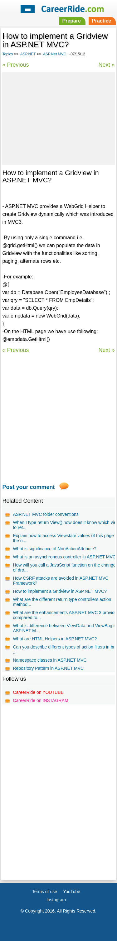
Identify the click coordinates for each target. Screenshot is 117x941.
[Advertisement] (58, 117)
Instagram (56, 899)
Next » (107, 65)
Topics (7, 54)
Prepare (71, 20)
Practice (101, 20)
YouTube (71, 891)
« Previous (15, 65)
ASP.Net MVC (54, 54)
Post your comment (28, 487)
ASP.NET (28, 54)
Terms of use (44, 891)
